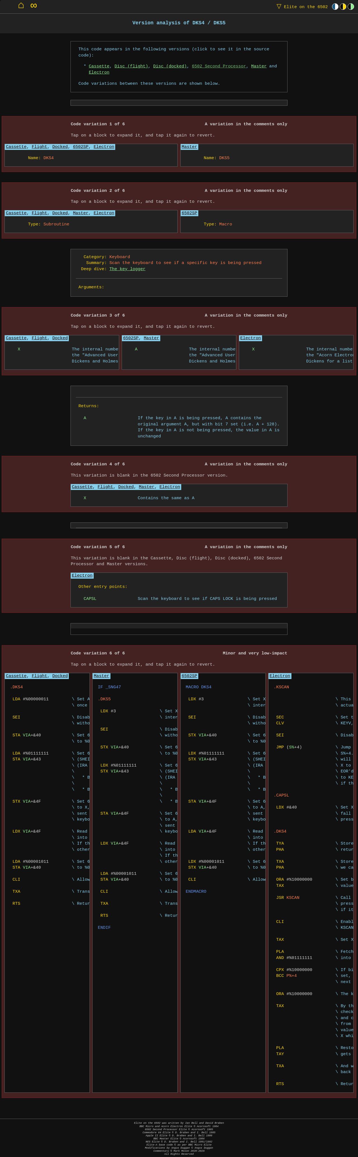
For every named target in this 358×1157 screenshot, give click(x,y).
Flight (39, 147)
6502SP (80, 147)
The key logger (127, 269)
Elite (301, 7)
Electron (99, 73)
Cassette (99, 66)
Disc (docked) (170, 66)
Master (259, 66)
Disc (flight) (131, 66)
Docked (60, 147)
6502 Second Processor (219, 66)
